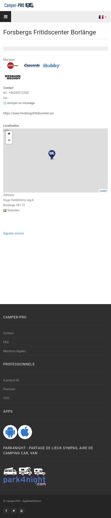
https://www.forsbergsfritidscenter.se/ (28, 113)
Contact (8, 333)
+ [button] (9, 134)
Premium (9, 389)
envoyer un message (19, 103)
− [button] (9, 140)
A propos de (11, 380)
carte (55, 160)
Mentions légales (14, 351)
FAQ (6, 342)
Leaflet (103, 191)
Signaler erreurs (13, 233)
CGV (6, 398)
